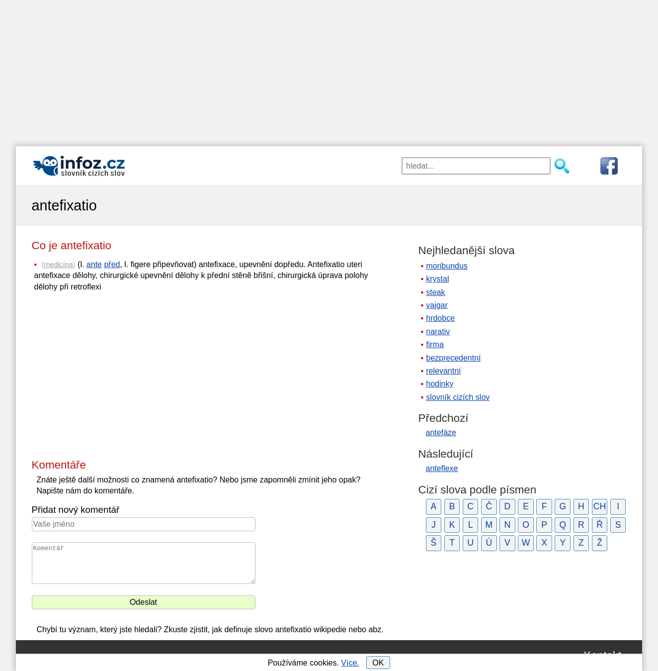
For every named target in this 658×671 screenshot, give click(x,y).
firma (435, 344)
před (112, 264)
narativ (438, 331)
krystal (437, 279)
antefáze (441, 432)
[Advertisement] (329, 69)
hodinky (439, 384)
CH (599, 506)
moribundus (447, 266)
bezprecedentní (453, 358)
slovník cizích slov (458, 397)
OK (378, 663)
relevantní (443, 371)
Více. (350, 663)
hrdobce (440, 318)
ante (94, 264)
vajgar (437, 305)
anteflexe (442, 468)
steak (435, 292)
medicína (58, 265)
